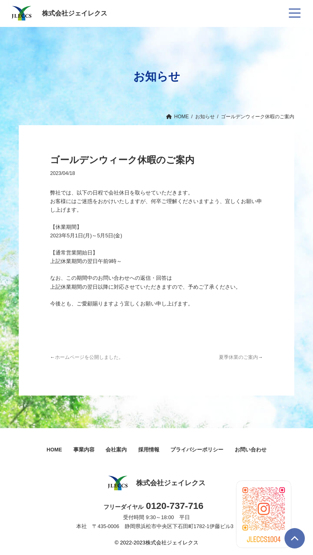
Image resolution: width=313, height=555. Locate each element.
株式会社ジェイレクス (58, 13)
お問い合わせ (251, 450)
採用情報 (148, 450)
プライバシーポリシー (196, 450)
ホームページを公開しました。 (89, 357)
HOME (54, 450)
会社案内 (116, 450)
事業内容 (84, 450)
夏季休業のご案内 (238, 357)
